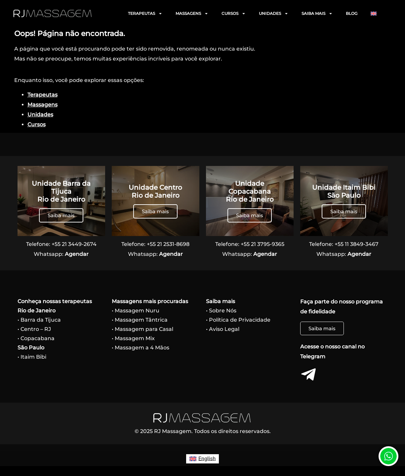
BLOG (351, 13)
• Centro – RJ (34, 329)
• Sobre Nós (221, 310)
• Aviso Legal (222, 329)
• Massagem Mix (133, 338)
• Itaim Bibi (32, 357)
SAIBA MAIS (317, 13)
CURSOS (234, 13)
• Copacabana (36, 338)
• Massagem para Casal (142, 329)
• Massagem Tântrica (140, 320)
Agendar (77, 254)
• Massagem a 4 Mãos (140, 347)
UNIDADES (273, 13)
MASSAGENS (192, 13)
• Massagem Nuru (135, 310)
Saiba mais (61, 215)
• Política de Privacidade (238, 320)
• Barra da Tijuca (39, 320)
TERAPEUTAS (145, 13)
